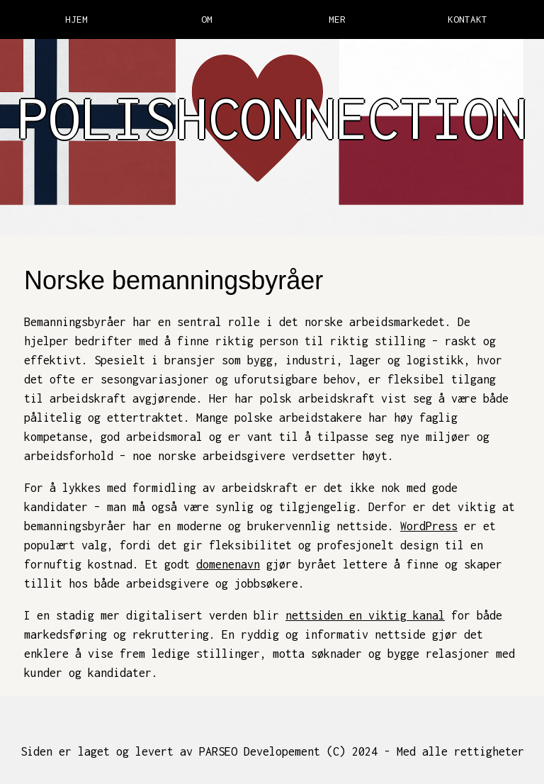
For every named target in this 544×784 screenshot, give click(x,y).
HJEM (76, 19)
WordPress (429, 526)
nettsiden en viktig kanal (365, 615)
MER (337, 19)
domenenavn (228, 564)
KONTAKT (467, 19)
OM (206, 19)
